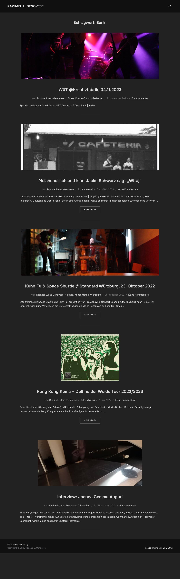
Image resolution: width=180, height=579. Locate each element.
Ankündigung (87, 425)
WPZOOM (168, 573)
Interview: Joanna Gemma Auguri (90, 522)
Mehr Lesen (92, 217)
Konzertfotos (82, 98)
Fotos (71, 98)
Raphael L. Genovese (29, 6)
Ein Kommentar (139, 98)
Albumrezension (86, 197)
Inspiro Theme (151, 573)
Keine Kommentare (128, 197)
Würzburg (95, 311)
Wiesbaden (97, 98)
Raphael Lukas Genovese (50, 98)
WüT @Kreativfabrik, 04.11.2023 (90, 89)
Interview (85, 531)
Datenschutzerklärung (17, 570)
